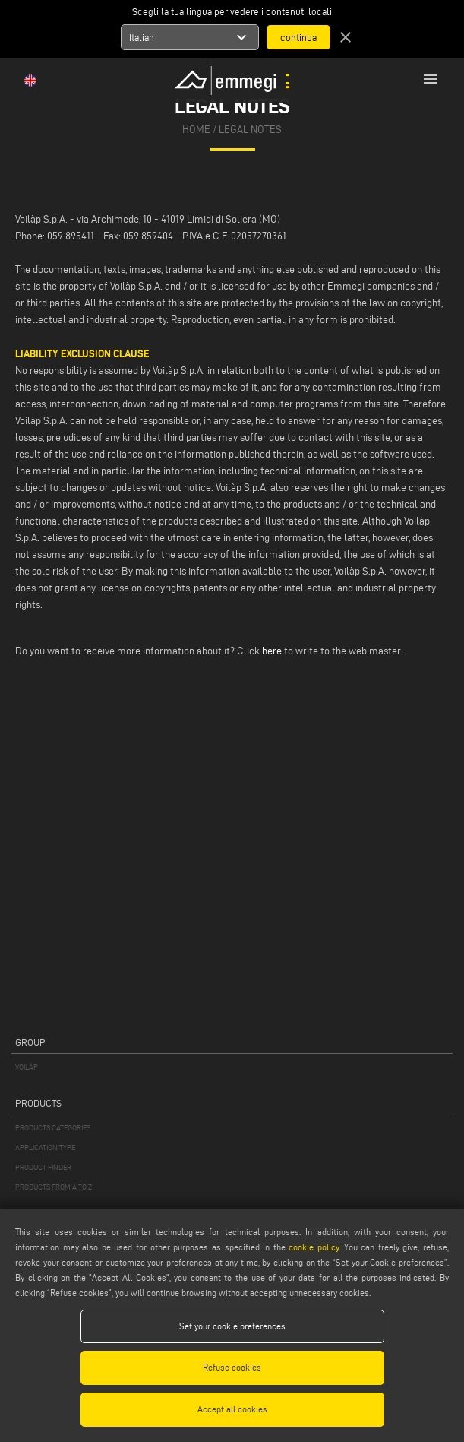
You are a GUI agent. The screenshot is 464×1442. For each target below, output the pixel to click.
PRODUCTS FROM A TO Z (53, 1187)
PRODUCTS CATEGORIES (52, 1127)
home (196, 129)
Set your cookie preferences (232, 1326)
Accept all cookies (232, 1409)
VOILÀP (26, 1067)
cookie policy (314, 1247)
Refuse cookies (232, 1367)
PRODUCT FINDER (43, 1167)
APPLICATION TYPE (45, 1147)
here (272, 651)
